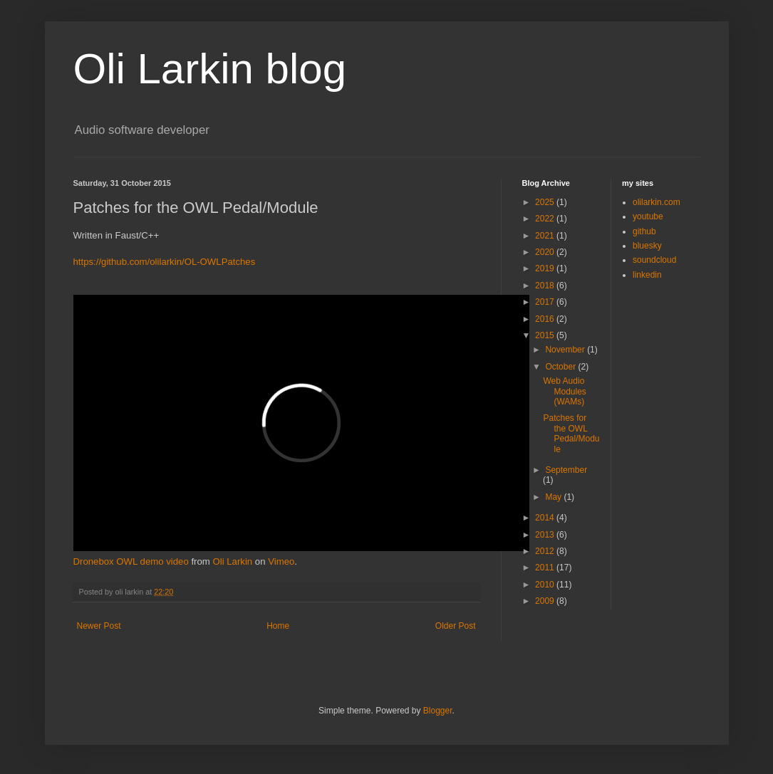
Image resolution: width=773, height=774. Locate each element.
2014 (545, 518)
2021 (545, 236)
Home (277, 626)
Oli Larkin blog (210, 69)
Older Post (455, 626)
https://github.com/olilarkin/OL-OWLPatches (164, 261)
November (566, 350)
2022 (545, 219)
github (644, 231)
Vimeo (281, 561)
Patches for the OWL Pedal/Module (571, 433)
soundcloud (654, 260)
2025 (545, 202)
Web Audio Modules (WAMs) (564, 391)
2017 (545, 302)
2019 (545, 268)
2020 (545, 252)
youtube (648, 216)
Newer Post (99, 626)
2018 (545, 286)
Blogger (437, 711)
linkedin (647, 275)
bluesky (647, 246)
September (566, 470)
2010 (545, 585)
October (561, 367)
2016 (545, 319)
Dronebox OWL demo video (131, 561)
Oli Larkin (232, 561)
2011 (545, 567)
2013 (545, 535)
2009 (545, 601)
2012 (545, 551)
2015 (545, 335)
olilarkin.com (656, 202)
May (554, 497)
